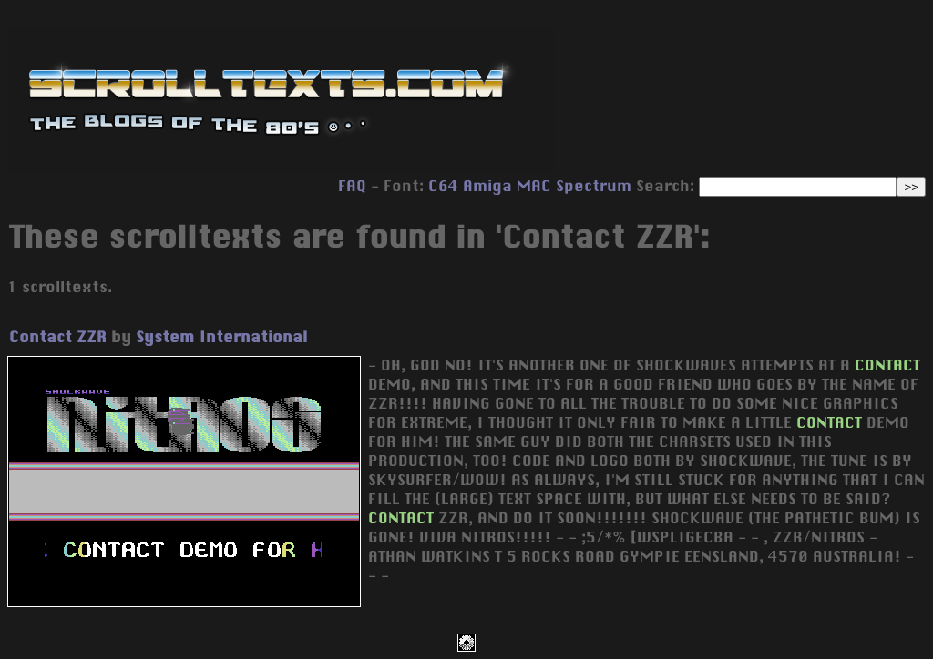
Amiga (487, 186)
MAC (534, 186)
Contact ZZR (58, 337)
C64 (443, 186)
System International (221, 337)
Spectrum (593, 186)
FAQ (352, 186)
